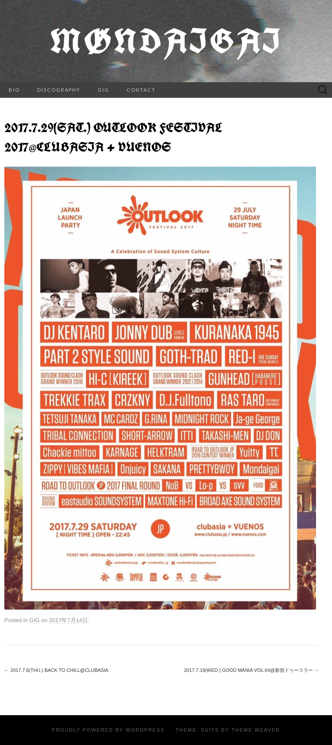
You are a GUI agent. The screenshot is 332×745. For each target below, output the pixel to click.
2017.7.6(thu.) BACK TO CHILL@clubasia (56, 670)
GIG (103, 90)
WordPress (145, 729)
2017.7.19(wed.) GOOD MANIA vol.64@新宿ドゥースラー (251, 670)
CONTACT (141, 90)
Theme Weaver (255, 729)
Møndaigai (166, 41)
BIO (14, 90)
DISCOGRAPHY (58, 90)
